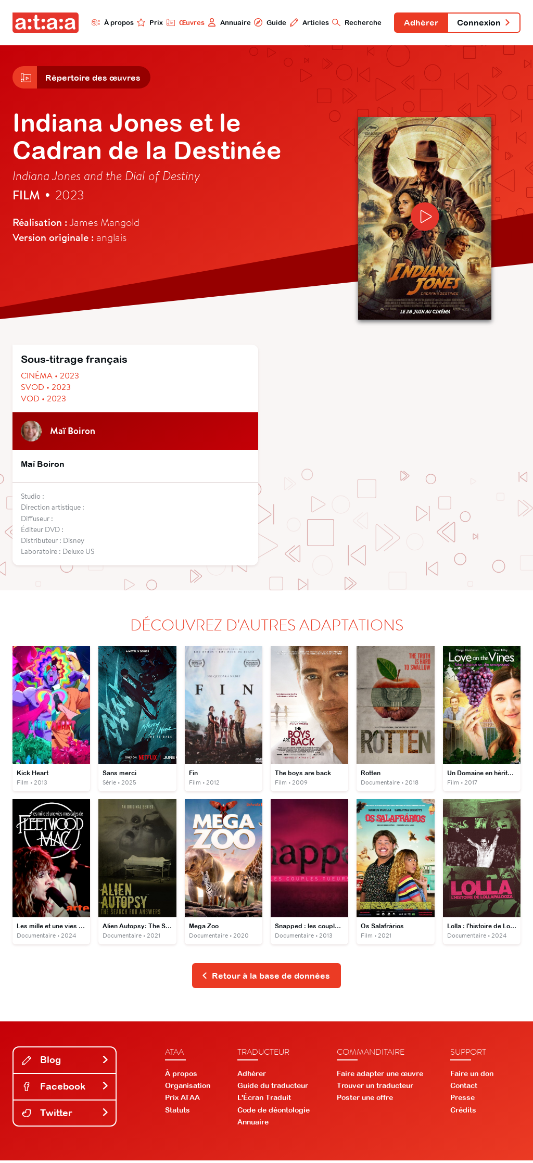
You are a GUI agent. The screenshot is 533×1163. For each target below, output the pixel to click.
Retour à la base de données (265, 977)
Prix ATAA (182, 1100)
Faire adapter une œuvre (380, 1075)
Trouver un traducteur (375, 1088)
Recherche (354, 22)
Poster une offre (365, 1100)
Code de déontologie (273, 1112)
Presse (462, 1100)
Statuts (177, 1112)
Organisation (187, 1088)
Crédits (463, 1112)
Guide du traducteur (272, 1088)
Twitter (65, 1114)
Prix (147, 22)
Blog (65, 1062)
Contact (463, 1088)
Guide (267, 22)
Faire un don (471, 1075)
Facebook (65, 1088)
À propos (109, 22)
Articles (306, 22)
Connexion (483, 23)
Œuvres (182, 22)
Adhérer (419, 23)
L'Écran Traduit (264, 1100)
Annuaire (226, 22)
